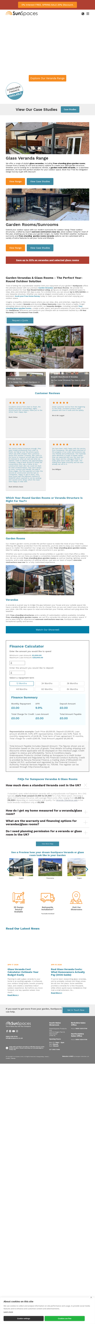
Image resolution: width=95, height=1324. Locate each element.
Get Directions (54, 1049)
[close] (91, 1297)
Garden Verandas (45, 288)
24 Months (46, 683)
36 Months (72, 683)
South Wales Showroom (55, 1024)
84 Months (72, 689)
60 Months (46, 689)
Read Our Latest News (23, 928)
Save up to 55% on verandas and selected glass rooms (47, 260)
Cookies (8, 1058)
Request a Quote (20, 320)
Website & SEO (67, 1056)
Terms (46, 1056)
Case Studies (70, 109)
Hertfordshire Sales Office (77, 1035)
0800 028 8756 (12, 1036)
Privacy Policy (40, 1056)
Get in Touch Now (75, 1010)
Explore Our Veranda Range (47, 78)
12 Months (21, 683)
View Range (15, 181)
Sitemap (13, 1058)
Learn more (8, 1312)
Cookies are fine (64, 1318)
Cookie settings (23, 1318)
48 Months (21, 689)
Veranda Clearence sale (67, 800)
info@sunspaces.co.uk (14, 1038)
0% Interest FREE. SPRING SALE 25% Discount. (47, 4)
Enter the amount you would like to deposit (32, 668)
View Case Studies (40, 181)
